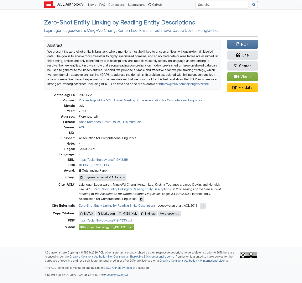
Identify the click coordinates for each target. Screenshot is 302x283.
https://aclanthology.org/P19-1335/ (103, 160)
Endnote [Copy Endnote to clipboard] (148, 213)
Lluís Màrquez (131, 122)
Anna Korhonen (90, 122)
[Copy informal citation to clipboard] (203, 206)
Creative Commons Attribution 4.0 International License (194, 260)
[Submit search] (254, 4)
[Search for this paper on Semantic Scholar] (242, 66)
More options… (169, 213)
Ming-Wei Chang (101, 30)
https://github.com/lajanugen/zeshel (184, 84)
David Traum (111, 122)
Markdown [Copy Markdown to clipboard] (106, 213)
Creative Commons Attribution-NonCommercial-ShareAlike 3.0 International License (122, 256)
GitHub (155, 5)
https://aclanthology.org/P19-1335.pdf (105, 220)
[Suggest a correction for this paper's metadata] (242, 87)
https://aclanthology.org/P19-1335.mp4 (107, 227)
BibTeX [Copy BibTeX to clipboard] (87, 213)
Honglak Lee (209, 30)
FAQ (103, 4)
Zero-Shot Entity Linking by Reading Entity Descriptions (119, 22)
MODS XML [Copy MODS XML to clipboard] (128, 213)
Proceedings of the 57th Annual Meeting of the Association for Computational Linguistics (140, 100)
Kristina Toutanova (155, 30)
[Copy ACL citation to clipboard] (141, 199)
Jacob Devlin (184, 30)
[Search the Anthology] (221, 4)
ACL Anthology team (119, 267)
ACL (82, 127)
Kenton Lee (127, 30)
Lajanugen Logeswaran (64, 30)
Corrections (117, 4)
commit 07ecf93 (117, 274)
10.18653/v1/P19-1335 (95, 165)
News (93, 4)
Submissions (137, 4)
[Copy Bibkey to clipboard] (102, 177)
